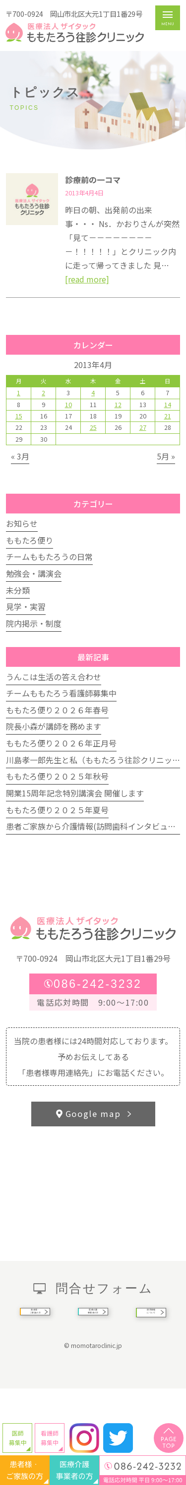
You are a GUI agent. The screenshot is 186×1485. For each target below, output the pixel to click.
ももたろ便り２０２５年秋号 (57, 776)
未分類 (18, 590)
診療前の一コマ (93, 180)
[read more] (87, 279)
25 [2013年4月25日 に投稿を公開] (93, 427)
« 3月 (20, 456)
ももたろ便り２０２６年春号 (57, 710)
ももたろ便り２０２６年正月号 (61, 743)
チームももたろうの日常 (49, 556)
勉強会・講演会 (34, 573)
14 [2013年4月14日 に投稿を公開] (167, 404)
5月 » (166, 456)
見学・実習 (26, 606)
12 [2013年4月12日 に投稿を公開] (118, 404)
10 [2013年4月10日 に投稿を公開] (68, 404)
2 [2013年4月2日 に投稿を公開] (43, 392)
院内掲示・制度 (34, 623)
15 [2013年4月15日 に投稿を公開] (18, 416)
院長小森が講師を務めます (53, 726)
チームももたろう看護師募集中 (61, 693)
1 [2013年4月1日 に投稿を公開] (18, 392)
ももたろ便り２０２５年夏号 (57, 810)
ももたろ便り (29, 540)
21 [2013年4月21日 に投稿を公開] (167, 416)
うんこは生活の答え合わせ (53, 677)
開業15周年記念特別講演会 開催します (75, 793)
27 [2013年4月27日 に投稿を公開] (142, 427)
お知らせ (22, 523)
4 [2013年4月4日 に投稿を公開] (93, 392)
